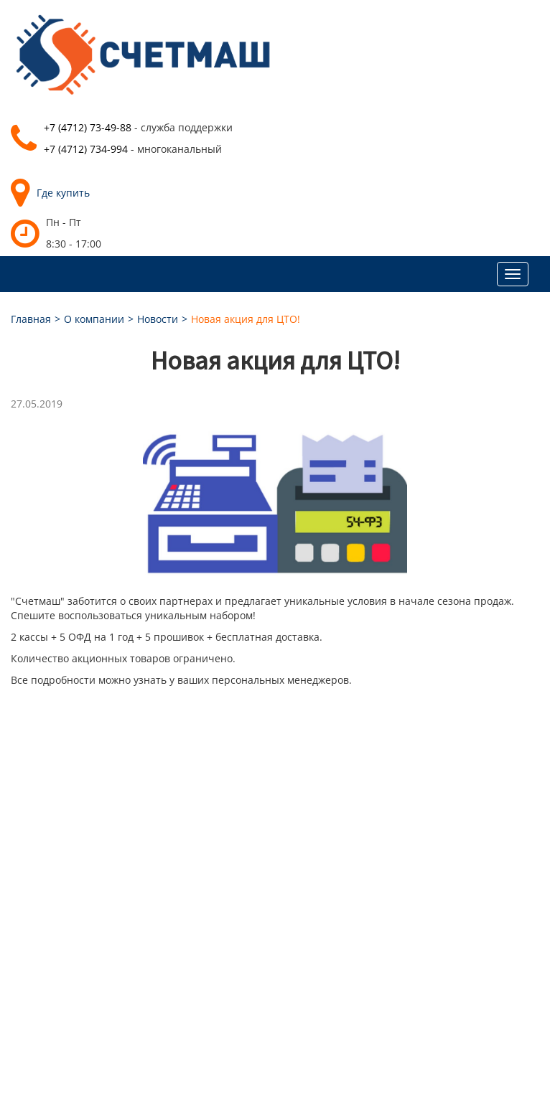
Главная (31, 319)
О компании (94, 319)
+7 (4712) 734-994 (86, 149)
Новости (157, 319)
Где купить (50, 193)
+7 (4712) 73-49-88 (87, 127)
